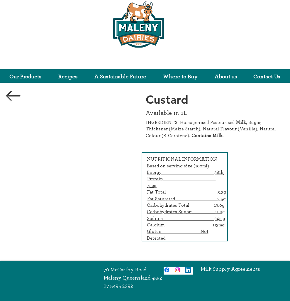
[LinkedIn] (188, 270)
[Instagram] (177, 270)
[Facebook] (167, 270)
